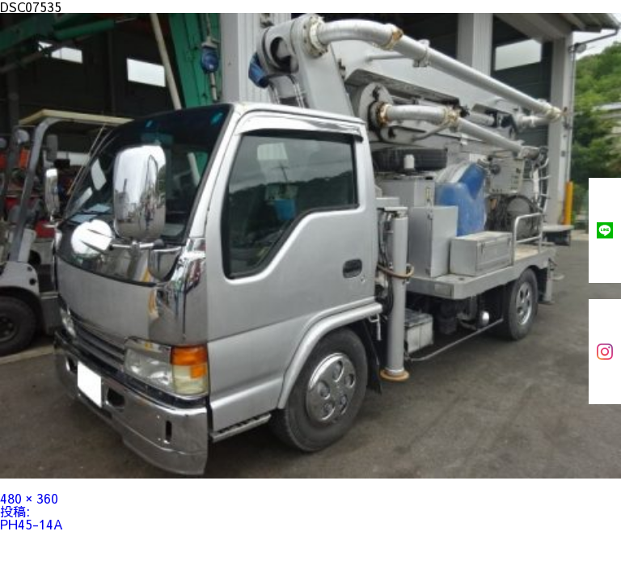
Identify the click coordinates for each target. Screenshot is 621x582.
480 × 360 (29, 498)
